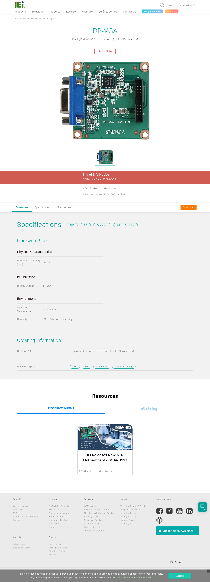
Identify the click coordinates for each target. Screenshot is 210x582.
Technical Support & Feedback (134, 506)
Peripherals (54, 527)
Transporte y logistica (94, 530)
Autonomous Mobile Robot (96, 509)
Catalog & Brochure (58, 547)
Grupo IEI (17, 509)
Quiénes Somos (20, 506)
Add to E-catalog (125, 225)
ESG (15, 513)
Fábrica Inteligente (92, 527)
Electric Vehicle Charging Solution (99, 513)
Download (188, 207)
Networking (54, 509)
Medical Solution (92, 523)
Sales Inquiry (19, 544)
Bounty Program (128, 516)
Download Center (57, 551)
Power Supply (55, 523)
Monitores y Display (58, 520)
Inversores (18, 520)
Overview (22, 207)
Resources (64, 207)
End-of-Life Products (24, 18)
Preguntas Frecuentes (130, 509)
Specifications (43, 207)
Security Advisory (128, 513)
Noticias (52, 554)
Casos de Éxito (55, 544)
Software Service (128, 520)
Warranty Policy (127, 523)
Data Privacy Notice (118, 577)
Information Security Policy (25, 516)
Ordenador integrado (46, 18)
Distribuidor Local (21, 547)
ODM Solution (90, 506)
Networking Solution (93, 520)
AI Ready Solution (92, 516)
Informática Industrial (58, 516)
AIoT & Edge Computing (60, 506)
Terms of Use (143, 577)
